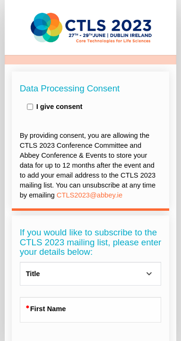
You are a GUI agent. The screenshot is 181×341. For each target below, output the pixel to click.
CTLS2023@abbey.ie (89, 195)
